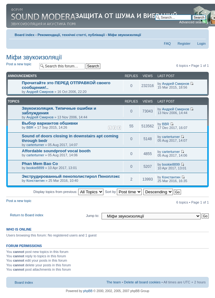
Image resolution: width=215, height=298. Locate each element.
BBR (30, 127)
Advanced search (192, 22)
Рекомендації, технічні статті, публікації (71, 35)
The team (113, 282)
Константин (35, 180)
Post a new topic (21, 66)
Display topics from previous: (68, 192)
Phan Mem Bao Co (40, 163)
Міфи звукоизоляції (124, 35)
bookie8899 (35, 168)
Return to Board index (26, 215)
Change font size (201, 33)
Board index (25, 35)
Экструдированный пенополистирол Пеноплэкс (71, 176)
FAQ (167, 43)
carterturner (35, 145)
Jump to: (92, 216)
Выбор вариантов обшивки (50, 123)
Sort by (123, 192)
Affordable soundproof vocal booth (56, 151)
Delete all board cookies (142, 282)
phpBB (88, 291)
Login (201, 43)
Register (184, 43)
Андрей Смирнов (40, 92)
